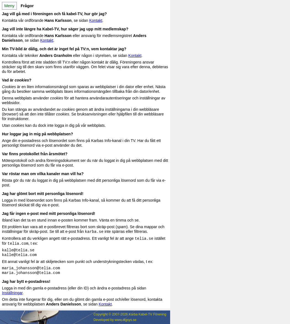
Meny (9, 5)
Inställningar (12, 293)
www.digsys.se (125, 320)
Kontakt (95, 20)
